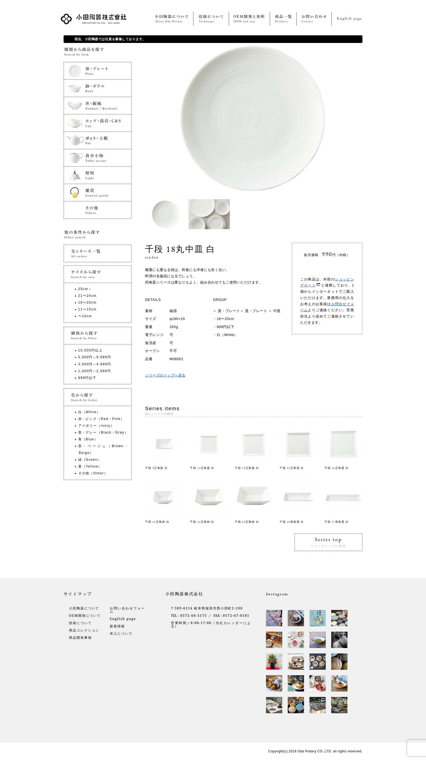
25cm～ (85, 289)
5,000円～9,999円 (94, 357)
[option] (167, 214)
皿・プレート (229, 311)
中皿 (277, 311)
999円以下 (225, 327)
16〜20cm (225, 319)
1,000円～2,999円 (94, 371)
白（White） (227, 335)
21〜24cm (87, 296)
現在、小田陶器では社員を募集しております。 (110, 39)
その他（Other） (93, 473)
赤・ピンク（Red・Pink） (101, 419)
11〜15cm (87, 309)
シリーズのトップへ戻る (165, 375)
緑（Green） (89, 460)
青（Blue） (88, 439)
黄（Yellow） (90, 466)
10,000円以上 (90, 350)
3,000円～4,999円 (94, 364)
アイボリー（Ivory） (96, 426)
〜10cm (85, 316)
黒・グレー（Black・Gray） (103, 432)
